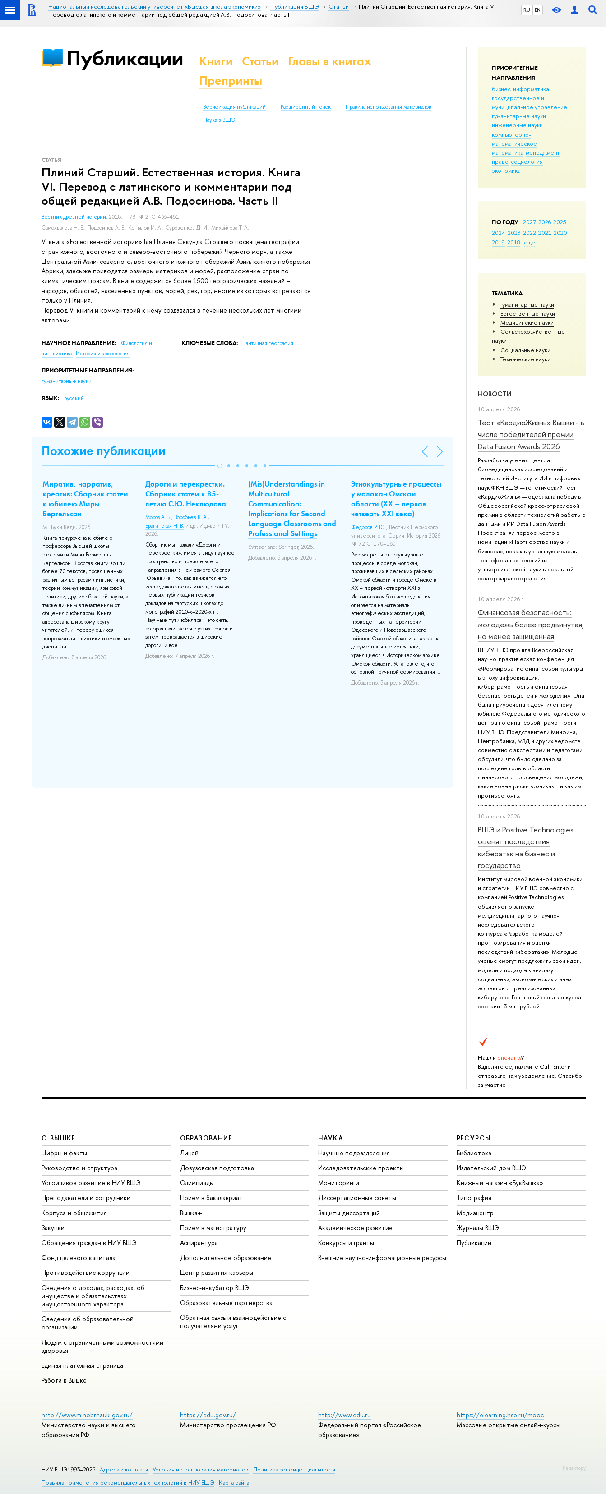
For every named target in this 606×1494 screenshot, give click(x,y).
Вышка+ (191, 1213)
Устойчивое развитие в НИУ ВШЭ (91, 1182)
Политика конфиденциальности (294, 1469)
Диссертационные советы (357, 1197)
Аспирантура (199, 1242)
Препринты (230, 80)
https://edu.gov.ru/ (208, 1415)
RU (526, 10)
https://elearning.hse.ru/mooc (500, 1415)
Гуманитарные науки (527, 304)
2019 (498, 242)
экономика (506, 170)
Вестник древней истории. (75, 217)
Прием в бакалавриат (211, 1197)
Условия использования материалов (201, 1469)
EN (538, 10)
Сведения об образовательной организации (88, 1323)
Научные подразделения (354, 1153)
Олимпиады (197, 1182)
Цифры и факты (64, 1153)
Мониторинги (338, 1182)
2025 (559, 222)
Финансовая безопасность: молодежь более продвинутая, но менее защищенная (531, 624)
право (500, 161)
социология (527, 161)
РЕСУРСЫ (474, 1138)
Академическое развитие (355, 1227)
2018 (513, 242)
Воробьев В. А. (191, 517)
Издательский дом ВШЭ (491, 1167)
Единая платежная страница (82, 1365)
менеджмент (543, 152)
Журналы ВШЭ (478, 1227)
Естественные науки (527, 313)
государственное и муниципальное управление (529, 102)
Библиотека (474, 1153)
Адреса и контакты (124, 1469)
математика (507, 152)
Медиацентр (475, 1213)
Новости (495, 394)
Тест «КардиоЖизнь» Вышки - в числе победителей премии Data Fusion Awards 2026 (531, 434)
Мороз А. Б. (158, 517)
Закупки (53, 1227)
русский (74, 398)
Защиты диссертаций (349, 1213)
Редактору (574, 1468)
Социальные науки (525, 350)
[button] (219, 465)
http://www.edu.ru (344, 1415)
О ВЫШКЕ (59, 1138)
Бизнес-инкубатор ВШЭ (214, 1287)
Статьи (260, 61)
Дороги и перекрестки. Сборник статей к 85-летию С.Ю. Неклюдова (185, 494)
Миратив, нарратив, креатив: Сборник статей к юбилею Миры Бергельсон (85, 499)
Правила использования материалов (388, 106)
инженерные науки (517, 125)
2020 (560, 233)
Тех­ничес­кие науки (525, 359)
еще (529, 242)
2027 (529, 222)
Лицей (189, 1153)
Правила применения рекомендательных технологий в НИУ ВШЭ (128, 1482)
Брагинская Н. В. (164, 525)
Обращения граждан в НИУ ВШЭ (89, 1242)
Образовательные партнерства (226, 1302)
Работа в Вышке (64, 1380)
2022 (529, 233)
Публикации (124, 58)
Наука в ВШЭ (219, 120)
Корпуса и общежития (74, 1213)
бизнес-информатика (520, 89)
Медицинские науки (527, 322)
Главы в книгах (329, 61)
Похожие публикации (104, 451)
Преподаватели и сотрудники (86, 1197)
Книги (216, 61)
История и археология (103, 353)
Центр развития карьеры (216, 1272)
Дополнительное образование (225, 1257)
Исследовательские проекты (361, 1167)
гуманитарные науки (519, 116)
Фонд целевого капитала (79, 1257)
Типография (474, 1197)
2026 (544, 222)
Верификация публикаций (234, 106)
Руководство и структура (79, 1167)
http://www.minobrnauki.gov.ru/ (87, 1415)
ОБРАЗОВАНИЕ (206, 1138)
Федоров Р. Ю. (368, 527)
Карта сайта (234, 1482)
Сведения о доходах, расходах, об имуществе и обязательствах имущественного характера (93, 1295)
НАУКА (330, 1138)
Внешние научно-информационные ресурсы (382, 1257)
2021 (544, 233)
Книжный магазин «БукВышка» (500, 1182)
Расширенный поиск (306, 106)
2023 (514, 233)
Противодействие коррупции (86, 1272)
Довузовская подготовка (217, 1167)
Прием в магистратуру (213, 1227)
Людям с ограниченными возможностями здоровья (102, 1346)
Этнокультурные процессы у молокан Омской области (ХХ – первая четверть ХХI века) (396, 499)
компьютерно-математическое (514, 138)
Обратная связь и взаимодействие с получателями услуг (233, 1321)
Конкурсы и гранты (346, 1242)
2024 (498, 233)
